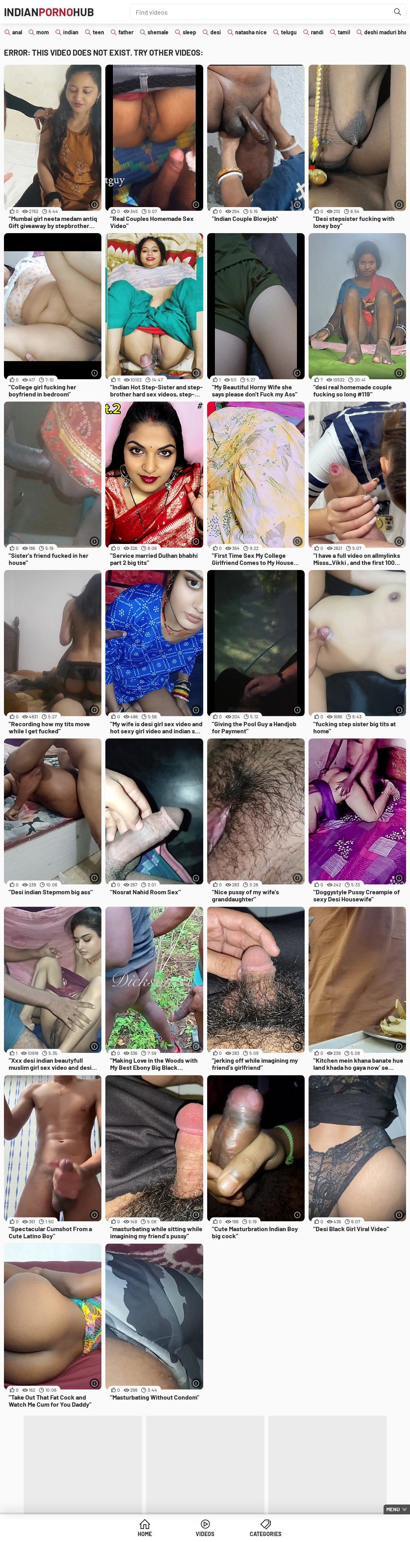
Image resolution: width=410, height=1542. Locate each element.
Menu (393, 1509)
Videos (205, 1534)
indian (71, 32)
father (125, 32)
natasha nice (251, 32)
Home (145, 1534)
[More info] (94, 204)
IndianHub (49, 12)
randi (317, 32)
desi (215, 32)
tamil (344, 32)
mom (42, 32)
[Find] (397, 12)
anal (17, 32)
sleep (189, 32)
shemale (158, 32)
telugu (289, 32)
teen (98, 32)
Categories (265, 1534)
